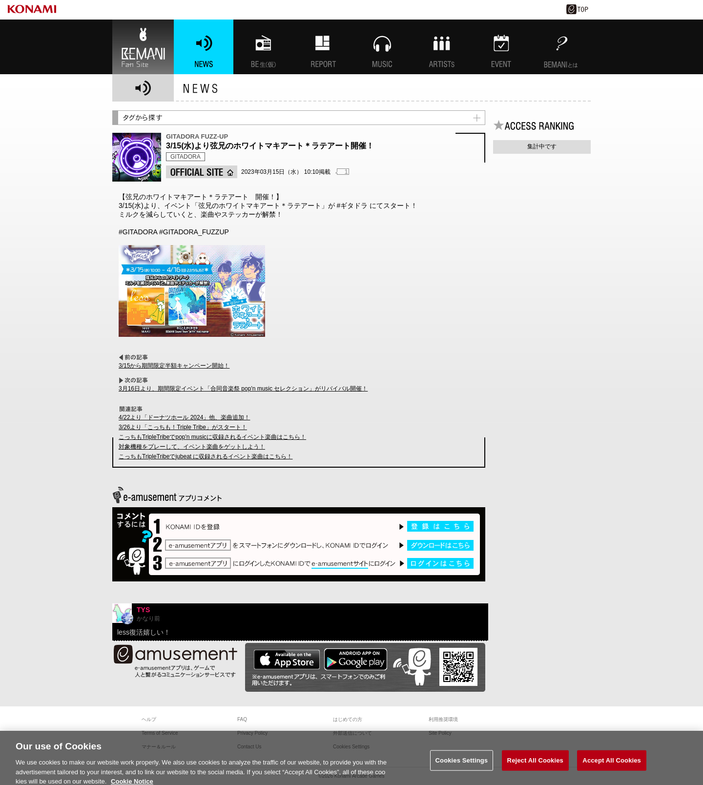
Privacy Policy (252, 733)
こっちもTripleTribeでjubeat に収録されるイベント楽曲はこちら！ (205, 456)
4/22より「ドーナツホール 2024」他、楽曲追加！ (184, 417)
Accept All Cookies (611, 766)
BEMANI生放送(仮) (263, 47)
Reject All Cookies (535, 766)
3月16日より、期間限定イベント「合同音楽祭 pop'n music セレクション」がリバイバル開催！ (243, 388)
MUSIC (382, 47)
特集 (322, 47)
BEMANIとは (561, 47)
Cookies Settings (461, 766)
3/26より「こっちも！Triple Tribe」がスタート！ (183, 427)
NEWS (203, 47)
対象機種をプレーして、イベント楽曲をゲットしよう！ (192, 446)
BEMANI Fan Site (143, 47)
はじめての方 (347, 719)
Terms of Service (160, 733)
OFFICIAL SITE (201, 171)
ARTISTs (442, 47)
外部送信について (352, 733)
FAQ (242, 719)
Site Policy (440, 733)
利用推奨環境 (443, 719)
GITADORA (185, 156)
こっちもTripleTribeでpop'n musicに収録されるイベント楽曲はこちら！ (212, 437)
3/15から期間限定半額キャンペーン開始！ (174, 365)
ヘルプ (149, 719)
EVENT (501, 47)
